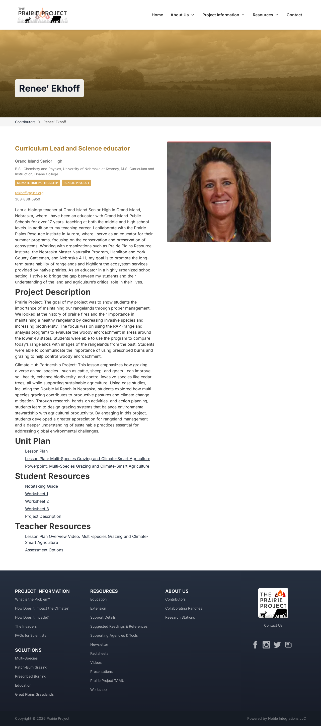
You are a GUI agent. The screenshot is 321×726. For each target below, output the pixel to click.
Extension (98, 608)
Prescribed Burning (30, 676)
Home (157, 14)
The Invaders (26, 626)
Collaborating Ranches (183, 608)
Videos (96, 662)
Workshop (98, 689)
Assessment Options (44, 549)
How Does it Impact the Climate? (41, 608)
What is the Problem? (32, 599)
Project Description (43, 516)
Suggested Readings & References (118, 626)
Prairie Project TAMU (107, 680)
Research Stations (180, 617)
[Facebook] (257, 645)
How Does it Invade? (32, 617)
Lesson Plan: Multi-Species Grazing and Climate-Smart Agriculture (87, 458)
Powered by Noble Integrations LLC (276, 718)
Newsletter (99, 644)
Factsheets (99, 653)
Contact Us (273, 625)
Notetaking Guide (41, 486)
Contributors (25, 122)
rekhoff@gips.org (29, 193)
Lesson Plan (36, 451)
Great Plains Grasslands (34, 694)
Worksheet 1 (36, 493)
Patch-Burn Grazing (31, 667)
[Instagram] (268, 645)
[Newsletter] (290, 645)
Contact (294, 14)
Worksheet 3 (37, 508)
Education (23, 685)
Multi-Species (26, 658)
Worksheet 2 (37, 501)
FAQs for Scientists (30, 635)
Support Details (103, 617)
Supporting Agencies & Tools (114, 635)
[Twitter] (279, 645)
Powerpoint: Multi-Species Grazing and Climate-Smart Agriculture (87, 466)
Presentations (101, 671)
